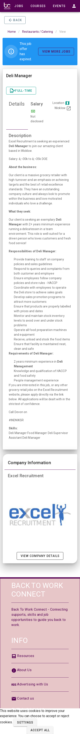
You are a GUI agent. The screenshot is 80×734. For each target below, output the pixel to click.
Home (12, 31)
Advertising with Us (32, 684)
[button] (25, 722)
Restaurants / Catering (37, 31)
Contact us (25, 698)
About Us (24, 670)
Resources (25, 656)
